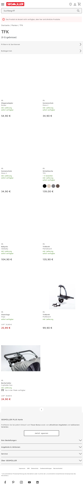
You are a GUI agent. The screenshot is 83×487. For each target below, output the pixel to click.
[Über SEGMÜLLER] (41, 460)
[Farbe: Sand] (49, 186)
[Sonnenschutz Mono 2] (62, 78)
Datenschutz (34, 468)
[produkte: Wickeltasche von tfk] (62, 161)
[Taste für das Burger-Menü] (2, 4)
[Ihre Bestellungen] (41, 440)
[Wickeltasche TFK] (62, 146)
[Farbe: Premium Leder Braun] (58, 186)
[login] (75, 4)
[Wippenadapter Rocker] (20, 78)
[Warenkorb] (79, 4)
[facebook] (5, 482)
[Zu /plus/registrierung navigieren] (41, 433)
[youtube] (29, 482)
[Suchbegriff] (39, 10)
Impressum (22, 468)
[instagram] (21, 482)
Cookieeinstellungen (46, 468)
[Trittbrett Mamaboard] (62, 221)
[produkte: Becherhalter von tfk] (20, 370)
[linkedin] (37, 482)
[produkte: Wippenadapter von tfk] (20, 89)
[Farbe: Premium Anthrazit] (53, 186)
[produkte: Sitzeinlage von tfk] (20, 301)
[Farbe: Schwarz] (44, 186)
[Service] (41, 453)
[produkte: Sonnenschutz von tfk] (62, 89)
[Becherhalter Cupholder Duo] (20, 358)
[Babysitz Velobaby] (20, 221)
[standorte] (71, 4)
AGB (28, 468)
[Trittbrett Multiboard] (62, 289)
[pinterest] (13, 482)
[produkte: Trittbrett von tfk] (62, 233)
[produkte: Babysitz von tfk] (20, 233)
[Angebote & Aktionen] (41, 447)
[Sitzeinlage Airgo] (20, 289)
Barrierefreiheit (57, 468)
